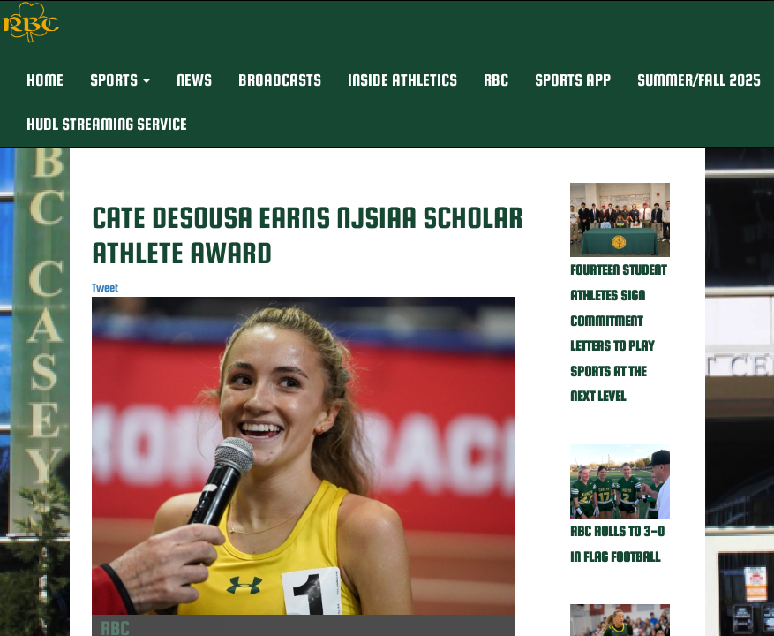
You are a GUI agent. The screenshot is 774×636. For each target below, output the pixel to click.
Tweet (105, 287)
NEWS (194, 80)
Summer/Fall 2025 (699, 80)
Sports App (573, 80)
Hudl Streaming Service (106, 124)
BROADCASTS (279, 80)
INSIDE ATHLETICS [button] (402, 80)
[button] (120, 80)
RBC (496, 80)
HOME (45, 80)
